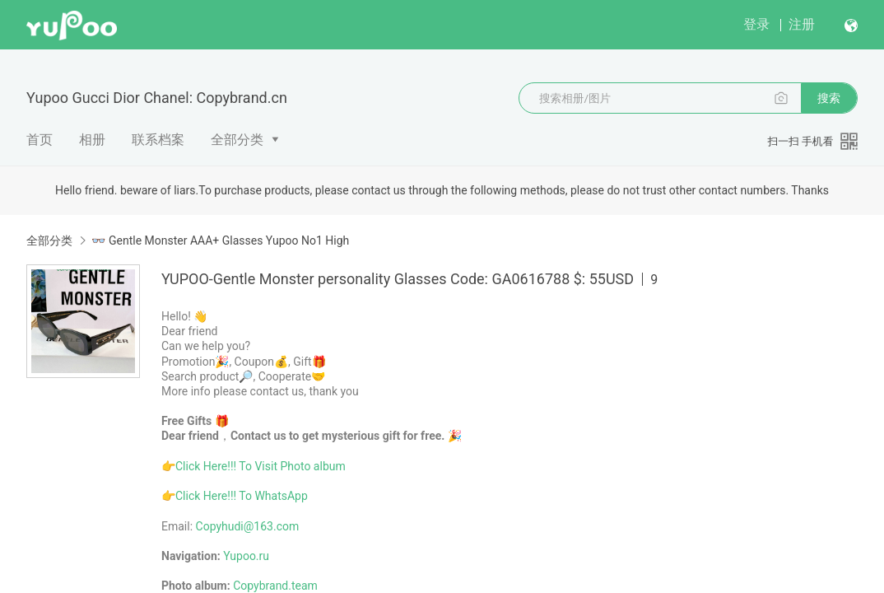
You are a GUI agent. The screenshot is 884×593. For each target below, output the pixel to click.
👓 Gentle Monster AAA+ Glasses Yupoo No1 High (220, 240)
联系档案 (158, 139)
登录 (756, 24)
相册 (92, 139)
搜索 (828, 98)
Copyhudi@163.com (248, 526)
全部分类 (237, 139)
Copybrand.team (275, 585)
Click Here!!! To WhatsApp (241, 495)
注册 (802, 24)
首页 (39, 139)
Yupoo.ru (246, 556)
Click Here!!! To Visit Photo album (260, 466)
